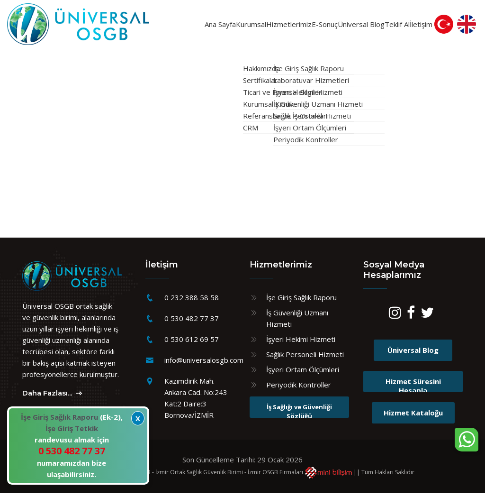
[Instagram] (395, 318)
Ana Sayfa (156, 26)
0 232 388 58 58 (191, 301)
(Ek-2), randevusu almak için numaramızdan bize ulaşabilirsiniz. (72, 445)
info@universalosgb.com (203, 364)
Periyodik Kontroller (298, 389)
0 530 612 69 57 (191, 343)
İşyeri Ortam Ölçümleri (302, 373)
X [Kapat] (137, 418)
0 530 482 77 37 (191, 322)
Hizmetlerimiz (256, 26)
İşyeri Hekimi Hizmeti (300, 343)
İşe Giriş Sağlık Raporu (301, 301)
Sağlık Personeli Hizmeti (305, 358)
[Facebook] (411, 318)
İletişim (423, 26)
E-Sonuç (304, 26)
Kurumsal (201, 26)
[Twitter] (427, 318)
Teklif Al (386, 26)
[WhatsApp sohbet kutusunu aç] (466, 439)
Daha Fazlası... (53, 397)
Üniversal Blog (343, 26)
